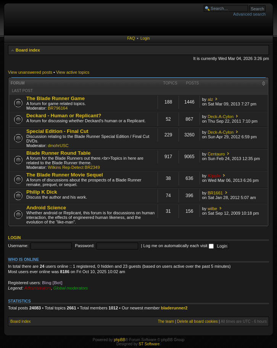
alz (210, 99)
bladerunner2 (174, 308)
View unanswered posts (30, 72)
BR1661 (215, 193)
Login (145, 38)
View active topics (72, 72)
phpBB (119, 340)
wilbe (212, 208)
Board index (28, 50)
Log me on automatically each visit (178, 245)
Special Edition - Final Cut (57, 131)
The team (166, 321)
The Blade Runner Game (55, 98)
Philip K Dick (41, 192)
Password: (85, 245)
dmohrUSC (58, 145)
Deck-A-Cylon (221, 116)
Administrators (37, 288)
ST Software (148, 344)
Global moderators (70, 288)
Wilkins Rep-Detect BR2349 (74, 167)
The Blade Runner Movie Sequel (64, 175)
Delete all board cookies (197, 321)
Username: (18, 245)
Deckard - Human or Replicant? (63, 115)
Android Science (46, 207)
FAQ (131, 38)
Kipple (214, 175)
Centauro (216, 154)
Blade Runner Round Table (58, 153)
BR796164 (58, 108)
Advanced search (249, 14)
